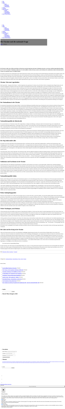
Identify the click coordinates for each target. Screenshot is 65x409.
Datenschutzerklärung (4, 384)
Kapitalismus (62, 361)
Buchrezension (29, 361)
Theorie (3, 7)
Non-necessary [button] (3, 403)
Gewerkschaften (49, 361)
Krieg (19, 258)
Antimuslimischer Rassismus (19, 361)
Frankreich (46, 361)
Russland (36, 362)
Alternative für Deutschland (7, 361)
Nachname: (4, 355)
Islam (59, 361)
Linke (22, 258)
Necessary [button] (3, 398)
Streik (39, 362)
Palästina (17, 362)
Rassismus (23, 362)
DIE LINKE (34, 361)
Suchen (3, 366)
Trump (44, 362)
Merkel (14, 362)
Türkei (46, 362)
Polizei (19, 362)
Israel (60, 361)
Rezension (34, 362)
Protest (21, 362)
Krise (6, 362)
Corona (32, 361)
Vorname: (4, 353)
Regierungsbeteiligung (27, 362)
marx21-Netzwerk (5, 9)
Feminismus (41, 361)
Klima (3, 362)
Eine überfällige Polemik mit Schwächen (9, 268)
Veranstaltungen (7, 12)
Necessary (4, 399)
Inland (5, 27)
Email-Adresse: (5, 351)
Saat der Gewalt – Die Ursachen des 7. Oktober (10, 277)
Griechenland (53, 361)
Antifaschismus (7, 6)
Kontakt (5, 10)
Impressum (9, 384)
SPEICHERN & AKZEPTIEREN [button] (6, 407)
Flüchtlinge (43, 361)
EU (36, 361)
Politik (3, 26)
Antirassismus (24, 361)
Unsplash (15, 251)
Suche (3, 2)
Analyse (11, 361)
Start (3, 1)
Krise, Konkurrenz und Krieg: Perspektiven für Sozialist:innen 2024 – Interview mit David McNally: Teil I (20, 282)
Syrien (41, 362)
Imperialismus (15, 258)
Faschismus (38, 361)
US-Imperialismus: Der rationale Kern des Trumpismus (12, 273)
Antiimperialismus (9, 258)
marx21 (9, 362)
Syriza (42, 362)
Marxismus (11, 362)
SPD (37, 362)
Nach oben (2, 385)
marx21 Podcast (7, 13)
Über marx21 (6, 11)
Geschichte (4, 8)
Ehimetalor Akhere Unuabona (7, 251)
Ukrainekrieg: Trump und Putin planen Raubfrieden (11, 275)
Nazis (15, 362)
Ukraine (24, 258)
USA (49, 362)
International (6, 4)
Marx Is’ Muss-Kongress (6, 37)
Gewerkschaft (6, 5)
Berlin (26, 361)
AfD (2, 361)
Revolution (31, 362)
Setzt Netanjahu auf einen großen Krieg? (9, 280)
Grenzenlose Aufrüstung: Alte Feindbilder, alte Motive (11, 271)
